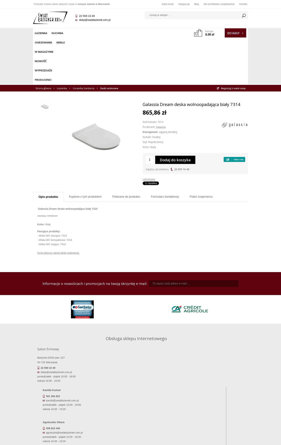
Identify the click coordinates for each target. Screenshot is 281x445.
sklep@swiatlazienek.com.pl (94, 19)
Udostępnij (149, 132)
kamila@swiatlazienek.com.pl (115, 315)
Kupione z (85, 150)
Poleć (201, 150)
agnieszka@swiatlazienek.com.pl (117, 347)
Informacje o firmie (221, 401)
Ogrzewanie (76, 33)
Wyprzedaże (150, 33)
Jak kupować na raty (113, 406)
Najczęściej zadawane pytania (113, 401)
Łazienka (41, 33)
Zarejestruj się (167, 401)
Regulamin (114, 396)
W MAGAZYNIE (111, 33)
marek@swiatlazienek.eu (198, 334)
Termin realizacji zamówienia (60, 396)
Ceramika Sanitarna (83, 41)
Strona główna (43, 41)
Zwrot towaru (60, 416)
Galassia (161, 80)
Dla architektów (221, 406)
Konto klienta (167, 411)
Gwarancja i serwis (59, 411)
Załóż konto (168, 4)
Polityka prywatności (113, 411)
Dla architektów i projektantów (219, 4)
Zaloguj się (184, 4)
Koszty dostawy (59, 406)
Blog (196, 4)
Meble (93, 33)
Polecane (126, 150)
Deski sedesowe (109, 41)
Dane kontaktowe (221, 396)
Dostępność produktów (60, 401)
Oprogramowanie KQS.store (232, 440)
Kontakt (243, 4)
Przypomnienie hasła (167, 406)
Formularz (165, 150)
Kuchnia (57, 33)
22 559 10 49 (181, 122)
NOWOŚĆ (131, 33)
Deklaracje (60, 421)
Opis (48, 150)
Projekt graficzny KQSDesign (197, 440)
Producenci (171, 33)
